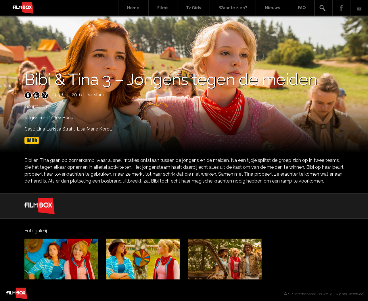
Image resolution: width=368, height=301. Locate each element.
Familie (46, 106)
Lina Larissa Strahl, (56, 129)
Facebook (341, 8)
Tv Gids (193, 7)
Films (162, 7)
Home (133, 7)
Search (323, 8)
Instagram (359, 8)
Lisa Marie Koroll (94, 129)
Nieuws (272, 7)
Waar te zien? (233, 7)
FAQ (302, 7)
